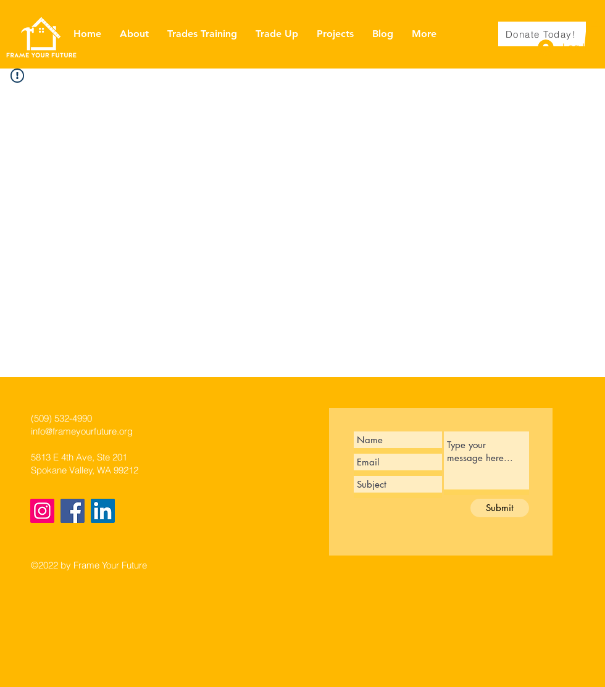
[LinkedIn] (103, 511)
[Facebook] (72, 511)
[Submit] (499, 508)
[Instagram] (42, 511)
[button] (594, 33)
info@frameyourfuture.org (82, 431)
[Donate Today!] (542, 34)
